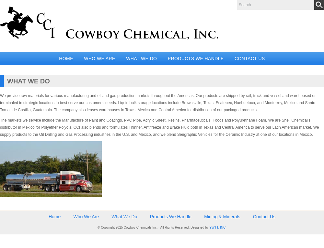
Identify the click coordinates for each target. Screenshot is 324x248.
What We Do (141, 58)
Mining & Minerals (222, 216)
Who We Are (99, 58)
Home (66, 58)
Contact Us (250, 58)
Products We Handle (196, 58)
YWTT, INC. (217, 227)
